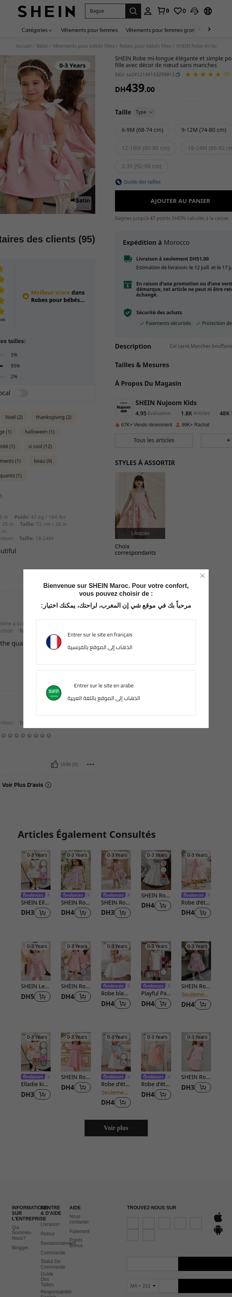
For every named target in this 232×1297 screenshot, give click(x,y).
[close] (202, 575)
